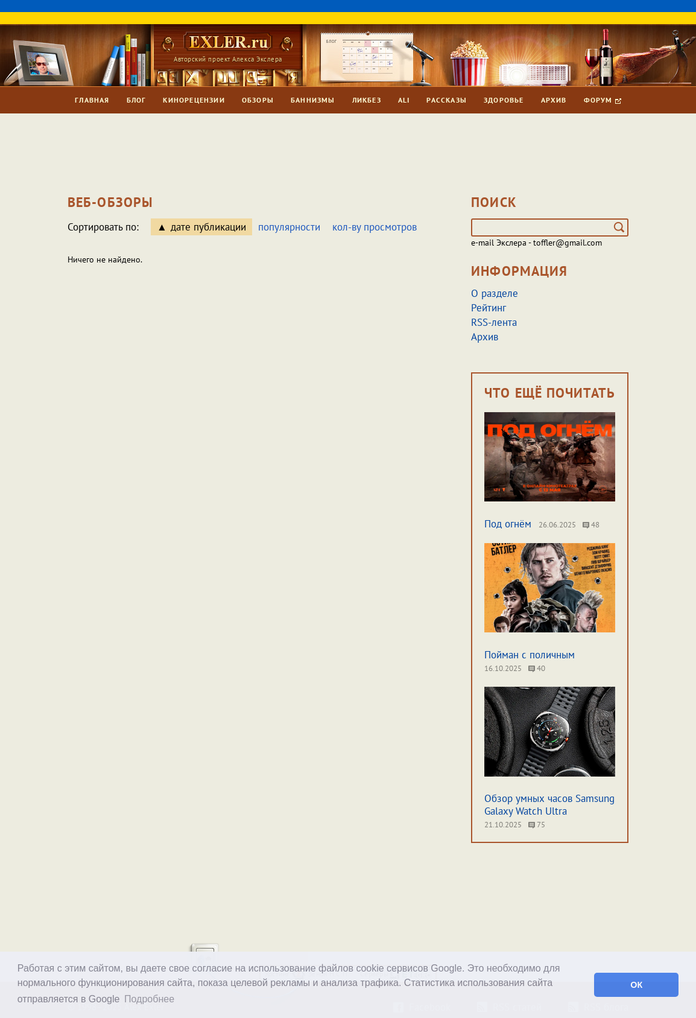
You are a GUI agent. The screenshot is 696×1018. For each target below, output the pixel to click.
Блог (137, 99)
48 (591, 525)
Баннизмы (313, 99)
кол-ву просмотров (374, 227)
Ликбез (366, 99)
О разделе (494, 293)
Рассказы (446, 99)
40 (536, 668)
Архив (554, 99)
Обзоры (258, 99)
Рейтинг (488, 307)
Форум (602, 99)
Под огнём (507, 523)
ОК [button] (636, 985)
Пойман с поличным (529, 654)
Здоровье (504, 99)
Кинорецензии (193, 99)
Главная (92, 99)
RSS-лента (494, 322)
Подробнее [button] (149, 999)
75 (536, 824)
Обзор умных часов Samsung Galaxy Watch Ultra (549, 805)
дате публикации (208, 227)
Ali (404, 99)
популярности (289, 227)
